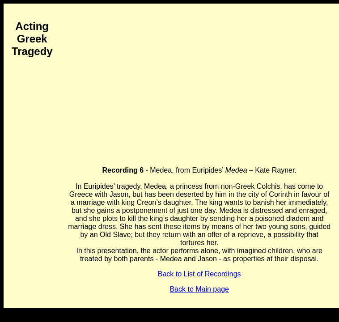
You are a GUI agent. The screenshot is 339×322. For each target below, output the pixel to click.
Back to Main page (199, 289)
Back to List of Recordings (199, 274)
